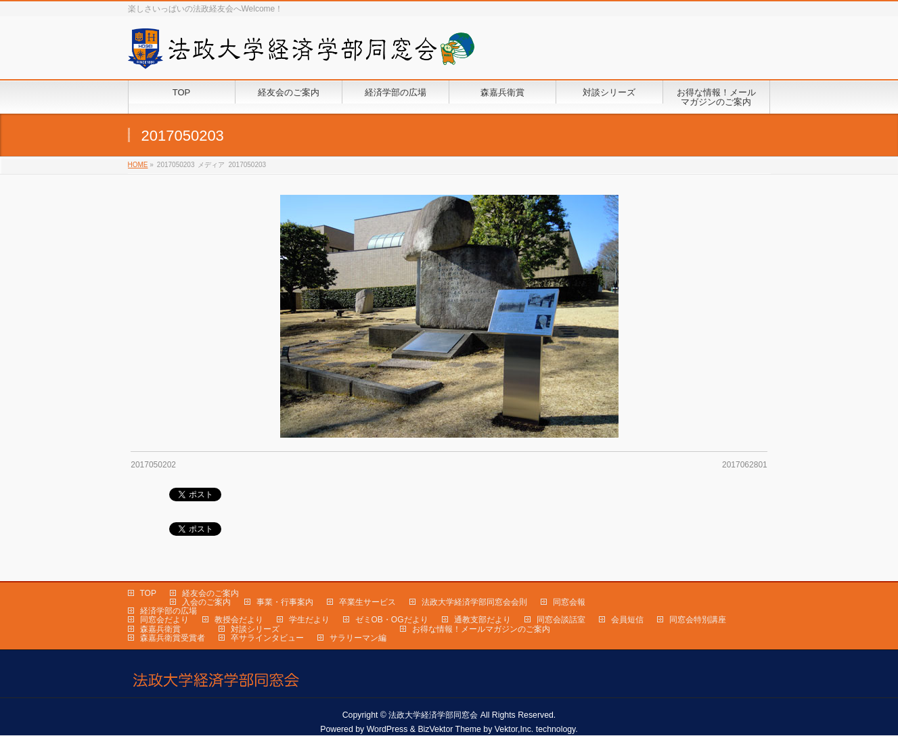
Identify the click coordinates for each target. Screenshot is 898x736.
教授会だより (239, 619)
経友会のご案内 (210, 593)
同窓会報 (569, 602)
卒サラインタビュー (267, 638)
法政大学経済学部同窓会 (433, 715)
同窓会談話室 (561, 619)
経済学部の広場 (168, 611)
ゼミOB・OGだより (391, 619)
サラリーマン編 (358, 638)
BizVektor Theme (449, 729)
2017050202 (153, 464)
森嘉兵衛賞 (160, 629)
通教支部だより (482, 619)
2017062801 (744, 464)
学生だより (309, 619)
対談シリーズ (255, 629)
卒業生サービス (367, 602)
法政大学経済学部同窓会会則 (474, 602)
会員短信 (627, 619)
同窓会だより (164, 619)
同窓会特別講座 (697, 619)
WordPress (387, 729)
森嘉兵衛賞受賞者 (172, 638)
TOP (148, 593)
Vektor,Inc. (514, 729)
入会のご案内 (206, 602)
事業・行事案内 (284, 602)
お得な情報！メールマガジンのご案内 (481, 629)
